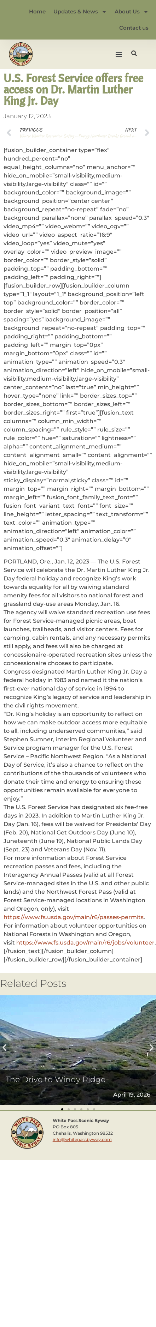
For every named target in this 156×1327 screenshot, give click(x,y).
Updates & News (80, 12)
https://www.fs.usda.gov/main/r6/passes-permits (74, 917)
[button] (119, 54)
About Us (132, 12)
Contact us (134, 27)
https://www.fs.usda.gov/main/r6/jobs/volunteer (85, 942)
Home (37, 11)
